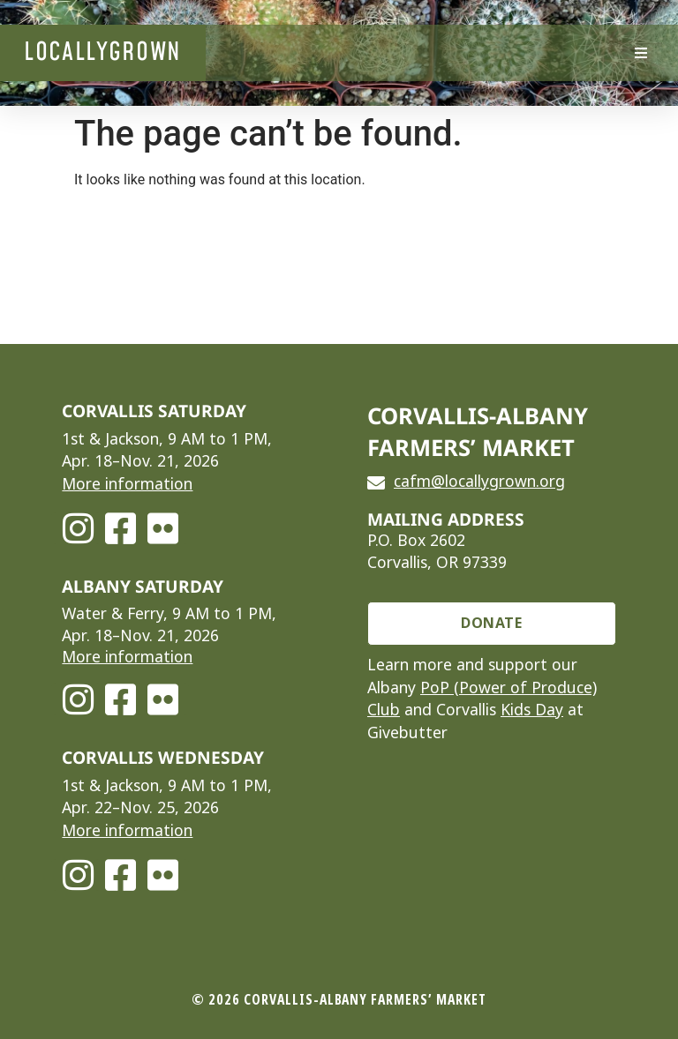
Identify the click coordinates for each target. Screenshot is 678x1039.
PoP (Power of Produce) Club (482, 699)
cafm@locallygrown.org (479, 481)
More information (127, 484)
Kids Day (532, 710)
